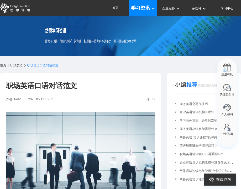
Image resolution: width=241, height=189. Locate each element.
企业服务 (171, 8)
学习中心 (227, 8)
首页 (115, 8)
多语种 (199, 8)
